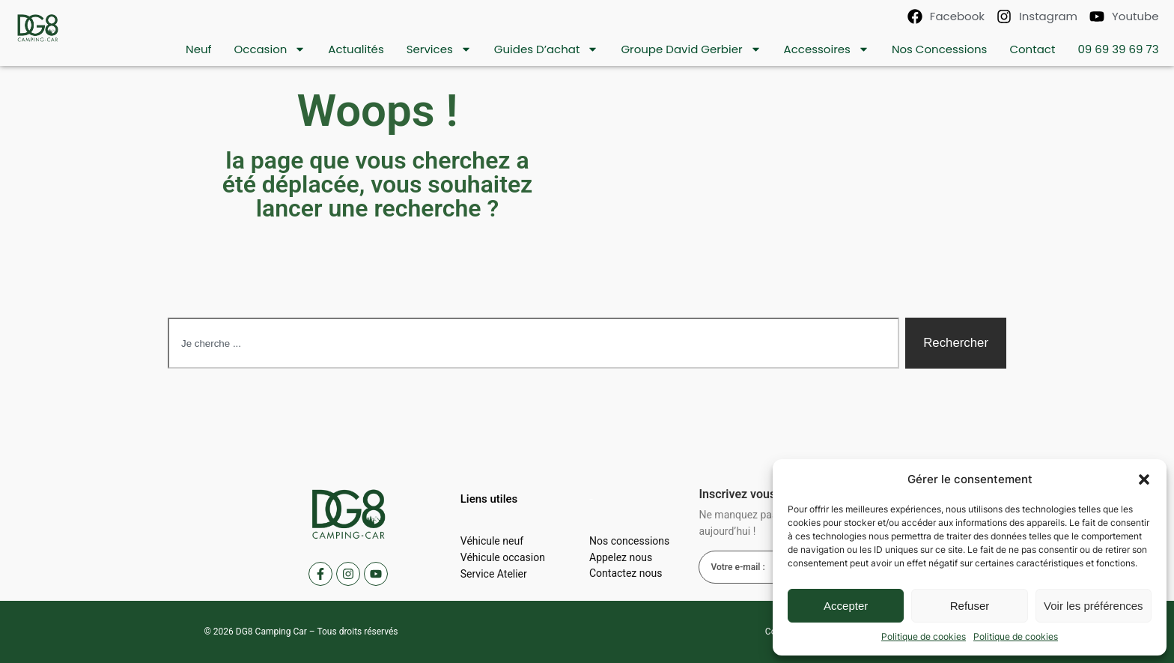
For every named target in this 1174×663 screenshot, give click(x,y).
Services (439, 49)
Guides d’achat (546, 49)
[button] (1144, 479)
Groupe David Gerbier (691, 49)
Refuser (970, 605)
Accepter (846, 605)
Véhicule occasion (502, 557)
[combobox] (533, 343)
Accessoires (826, 49)
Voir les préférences (1093, 605)
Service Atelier (493, 574)
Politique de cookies (923, 636)
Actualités (355, 49)
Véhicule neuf (491, 541)
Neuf (198, 49)
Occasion (269, 49)
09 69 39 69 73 (1117, 49)
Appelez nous (620, 557)
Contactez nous (625, 574)
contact (1032, 49)
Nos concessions (940, 49)
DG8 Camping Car (271, 631)
